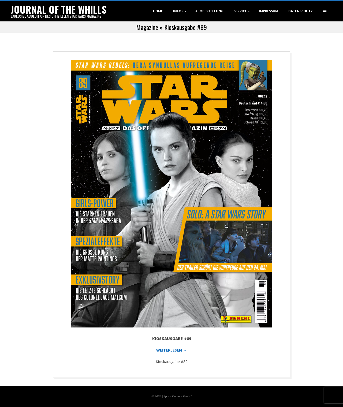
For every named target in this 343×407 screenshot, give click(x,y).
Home (158, 11)
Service (240, 11)
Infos (178, 11)
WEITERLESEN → (171, 350)
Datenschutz (300, 11)
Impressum (268, 11)
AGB (326, 11)
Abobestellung (209, 11)
